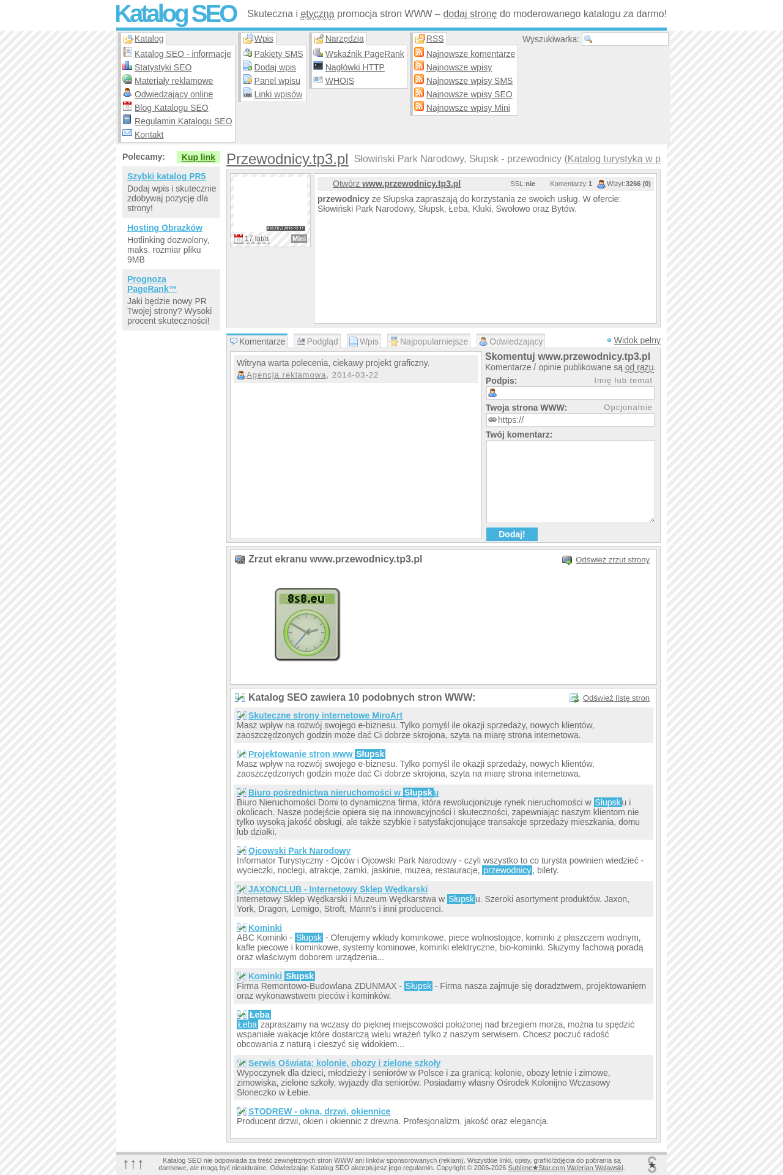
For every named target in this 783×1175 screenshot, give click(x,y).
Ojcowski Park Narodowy (299, 851)
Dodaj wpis (275, 67)
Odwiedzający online (174, 94)
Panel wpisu (277, 81)
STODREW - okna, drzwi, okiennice (319, 1111)
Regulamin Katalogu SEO (183, 121)
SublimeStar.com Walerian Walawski (565, 1167)
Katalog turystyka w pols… (625, 159)
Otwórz (397, 183)
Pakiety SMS (278, 54)
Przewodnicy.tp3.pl (287, 159)
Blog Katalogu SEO (172, 108)
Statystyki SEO (163, 67)
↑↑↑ (133, 1163)
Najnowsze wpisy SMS (469, 81)
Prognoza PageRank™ (152, 284)
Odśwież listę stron (616, 698)
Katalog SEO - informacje (183, 54)
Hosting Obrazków (164, 228)
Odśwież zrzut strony (613, 559)
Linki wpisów (278, 94)
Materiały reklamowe (174, 81)
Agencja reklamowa (286, 374)
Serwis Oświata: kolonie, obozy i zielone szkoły (344, 1063)
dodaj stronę (470, 14)
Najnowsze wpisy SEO (469, 94)
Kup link (198, 157)
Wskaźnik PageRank (364, 54)
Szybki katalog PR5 (166, 176)
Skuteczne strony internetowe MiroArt (325, 715)
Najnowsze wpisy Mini (468, 108)
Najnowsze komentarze (471, 54)
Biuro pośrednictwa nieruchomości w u (343, 792)
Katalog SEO (175, 13)
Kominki (265, 928)
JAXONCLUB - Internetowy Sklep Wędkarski (338, 889)
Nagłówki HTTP (355, 67)
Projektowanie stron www (316, 754)
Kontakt (149, 135)
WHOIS (339, 81)
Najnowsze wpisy (459, 67)
